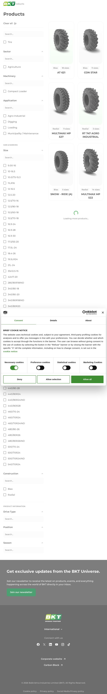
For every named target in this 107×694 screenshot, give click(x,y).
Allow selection (53, 379)
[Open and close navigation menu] (102, 4)
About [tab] (88, 320)
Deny (19, 379)
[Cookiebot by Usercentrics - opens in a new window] (84, 312)
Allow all (87, 379)
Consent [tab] (18, 320)
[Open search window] (95, 4)
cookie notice (10, 351)
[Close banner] (103, 313)
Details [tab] (53, 320)
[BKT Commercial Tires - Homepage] (9, 4)
